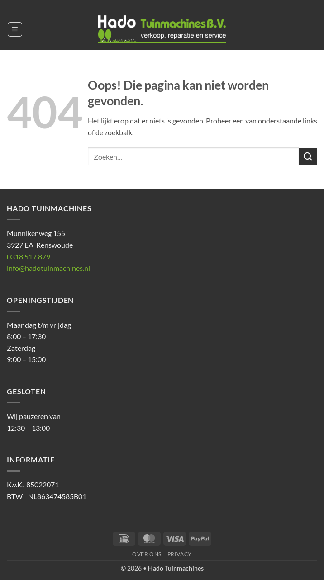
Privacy (179, 554)
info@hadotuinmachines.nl (48, 268)
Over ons (147, 554)
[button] (15, 29)
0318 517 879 (28, 256)
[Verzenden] (308, 156)
